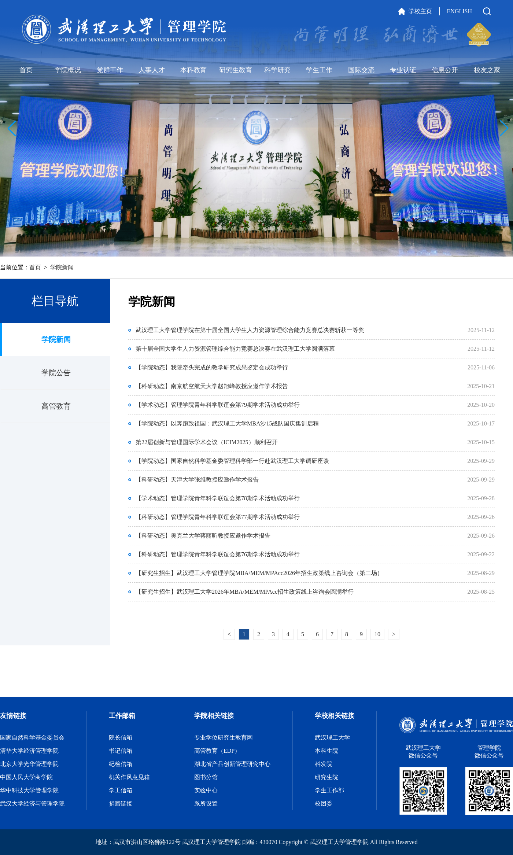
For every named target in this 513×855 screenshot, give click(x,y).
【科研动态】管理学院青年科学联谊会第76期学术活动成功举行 (218, 554)
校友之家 (487, 70)
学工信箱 (120, 790)
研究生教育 (235, 70)
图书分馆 (206, 777)
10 (377, 634)
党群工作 (110, 70)
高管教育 (56, 406)
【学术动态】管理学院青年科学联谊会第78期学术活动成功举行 (218, 498)
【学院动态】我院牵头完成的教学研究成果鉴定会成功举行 (212, 367)
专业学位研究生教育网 (223, 737)
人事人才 (152, 70)
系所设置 (206, 803)
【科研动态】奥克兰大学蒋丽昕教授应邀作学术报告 (203, 535)
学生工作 (319, 70)
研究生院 (326, 777)
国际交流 (361, 70)
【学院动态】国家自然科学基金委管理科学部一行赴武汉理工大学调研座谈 (232, 461)
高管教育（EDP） (217, 751)
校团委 (323, 803)
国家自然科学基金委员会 (32, 737)
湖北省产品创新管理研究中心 (232, 764)
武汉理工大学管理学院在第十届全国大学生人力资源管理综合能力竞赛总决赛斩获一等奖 (250, 330)
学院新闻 (62, 267)
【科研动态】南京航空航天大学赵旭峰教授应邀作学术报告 (212, 386)
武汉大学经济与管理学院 (32, 803)
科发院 (323, 764)
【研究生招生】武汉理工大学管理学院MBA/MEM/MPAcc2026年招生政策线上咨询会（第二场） (259, 573)
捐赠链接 (120, 803)
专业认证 (403, 70)
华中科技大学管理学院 (29, 790)
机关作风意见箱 (129, 777)
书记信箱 (120, 751)
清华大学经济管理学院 (29, 751)
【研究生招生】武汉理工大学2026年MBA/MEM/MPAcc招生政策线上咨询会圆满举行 (245, 592)
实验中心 (206, 790)
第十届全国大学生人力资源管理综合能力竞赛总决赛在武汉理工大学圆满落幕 (235, 349)
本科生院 (326, 751)
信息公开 (445, 70)
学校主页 (420, 11)
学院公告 (56, 373)
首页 (26, 70)
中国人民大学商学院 (26, 777)
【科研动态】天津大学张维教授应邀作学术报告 (197, 479)
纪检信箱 (120, 764)
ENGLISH (459, 11)
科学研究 (277, 70)
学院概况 (68, 70)
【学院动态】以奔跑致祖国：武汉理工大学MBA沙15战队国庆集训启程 (227, 423)
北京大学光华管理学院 (29, 764)
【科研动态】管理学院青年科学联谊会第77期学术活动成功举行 (218, 517)
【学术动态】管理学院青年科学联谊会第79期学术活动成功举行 (218, 405)
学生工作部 (329, 790)
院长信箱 (120, 737)
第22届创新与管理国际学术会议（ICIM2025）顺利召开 (207, 442)
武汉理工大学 (332, 737)
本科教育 (193, 70)
